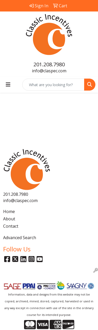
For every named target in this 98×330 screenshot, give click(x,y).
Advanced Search (19, 237)
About (9, 219)
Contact (10, 226)
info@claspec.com (49, 71)
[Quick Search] (53, 85)
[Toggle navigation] (8, 84)
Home (9, 211)
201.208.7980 (49, 64)
